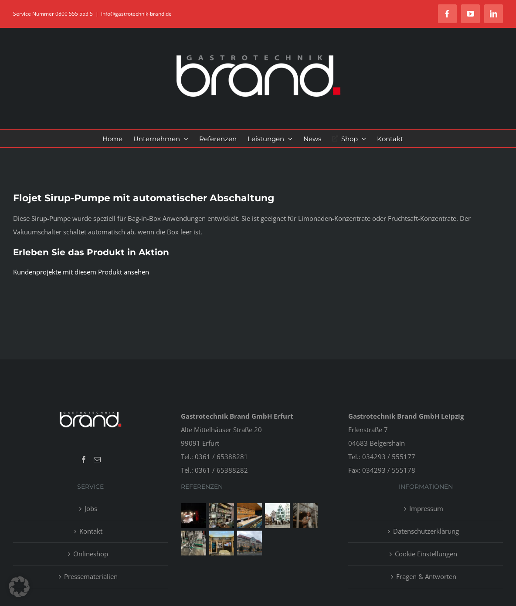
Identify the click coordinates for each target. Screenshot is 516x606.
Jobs (91, 508)
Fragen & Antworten (426, 576)
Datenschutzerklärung (426, 531)
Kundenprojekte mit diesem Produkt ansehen (81, 271)
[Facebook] (83, 459)
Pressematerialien (91, 576)
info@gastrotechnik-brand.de (136, 13)
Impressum (426, 508)
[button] (19, 587)
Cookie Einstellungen (426, 553)
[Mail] (97, 459)
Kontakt (90, 531)
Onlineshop (90, 553)
